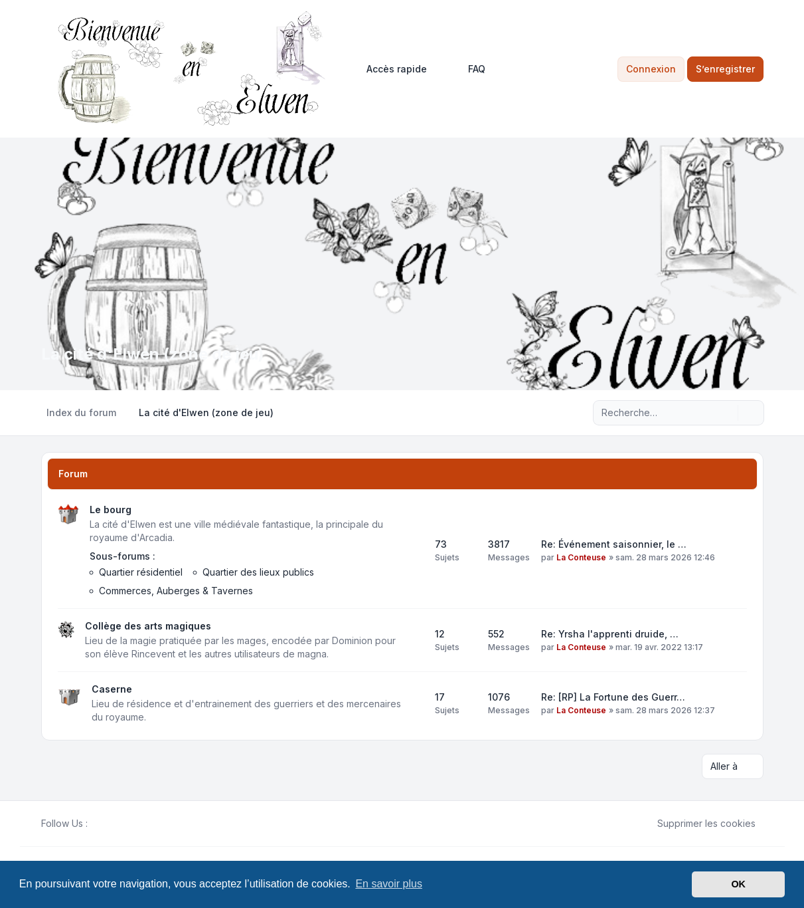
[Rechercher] (726, 412)
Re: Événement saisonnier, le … (613, 544)
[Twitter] (106, 823)
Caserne (112, 689)
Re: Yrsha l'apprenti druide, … (610, 633)
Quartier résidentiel (141, 572)
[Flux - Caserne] (413, 703)
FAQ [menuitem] (468, 69)
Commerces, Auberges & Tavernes (176, 590)
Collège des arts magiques (148, 625)
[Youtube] (117, 823)
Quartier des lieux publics (258, 572)
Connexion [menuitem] (651, 68)
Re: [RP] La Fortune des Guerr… (613, 697)
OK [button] (738, 884)
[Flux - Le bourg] (413, 550)
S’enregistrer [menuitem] (725, 68)
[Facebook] (95, 823)
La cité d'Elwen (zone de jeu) (152, 354)
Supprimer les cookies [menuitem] (698, 824)
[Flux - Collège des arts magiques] (413, 640)
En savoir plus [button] (388, 883)
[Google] (127, 823)
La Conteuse (581, 557)
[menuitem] (390, 69)
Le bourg (110, 509)
